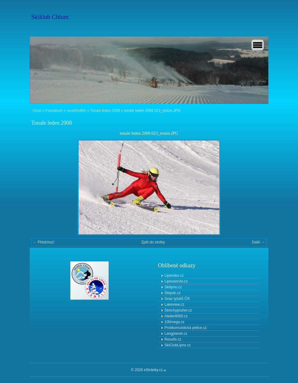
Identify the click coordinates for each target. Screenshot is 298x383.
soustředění (76, 110)
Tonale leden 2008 (105, 110)
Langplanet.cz (176, 333)
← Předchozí (43, 242)
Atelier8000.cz (176, 316)
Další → (258, 242)
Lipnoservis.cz (176, 281)
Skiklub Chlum (50, 16)
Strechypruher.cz (178, 310)
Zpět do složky (153, 242)
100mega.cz (174, 322)
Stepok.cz (173, 293)
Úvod (37, 110)
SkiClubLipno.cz (178, 345)
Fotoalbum (54, 110)
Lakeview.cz (174, 304)
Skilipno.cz (173, 287)
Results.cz (173, 339)
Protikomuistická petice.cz (186, 328)
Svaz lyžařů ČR (177, 299)
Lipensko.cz (174, 275)
